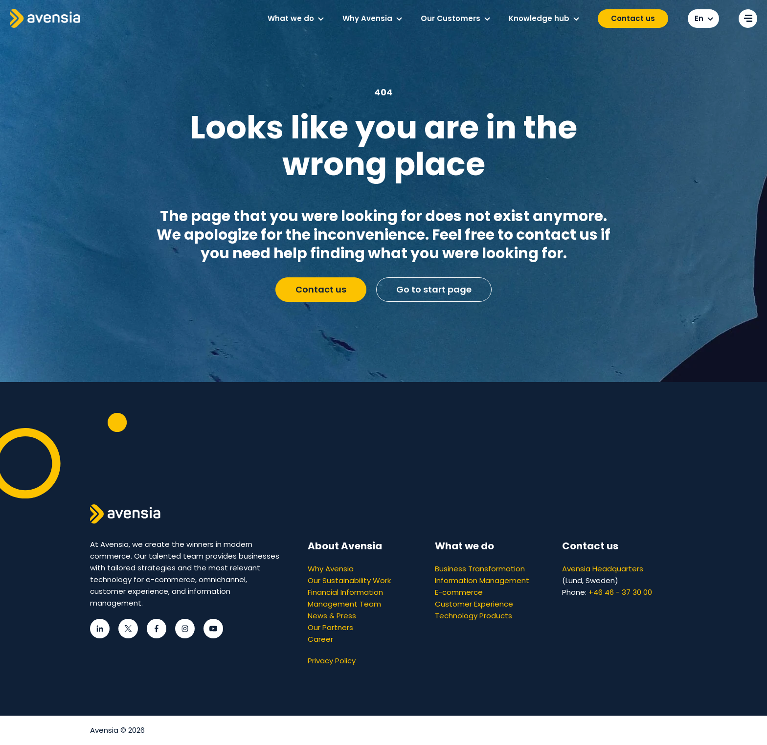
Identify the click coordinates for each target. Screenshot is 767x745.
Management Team (344, 604)
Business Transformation (480, 569)
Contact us (633, 18)
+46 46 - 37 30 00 (620, 592)
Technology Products (473, 615)
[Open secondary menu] (748, 18)
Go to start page (434, 289)
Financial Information (345, 592)
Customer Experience (474, 604)
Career (320, 639)
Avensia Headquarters (602, 569)
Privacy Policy (332, 660)
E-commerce (459, 592)
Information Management (482, 580)
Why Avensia (331, 569)
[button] (321, 19)
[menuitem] (295, 18)
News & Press (332, 615)
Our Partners (330, 627)
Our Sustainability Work (349, 580)
